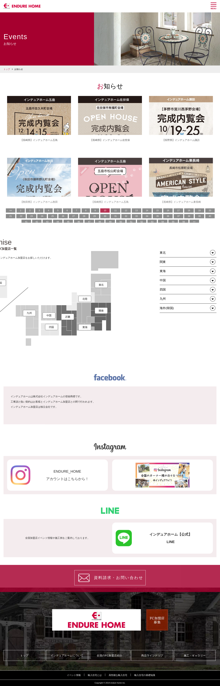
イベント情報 (74, 675)
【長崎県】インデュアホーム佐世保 (110, 140)
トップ (7, 69)
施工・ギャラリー (195, 655)
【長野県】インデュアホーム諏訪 (181, 140)
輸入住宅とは (95, 675)
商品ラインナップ (152, 655)
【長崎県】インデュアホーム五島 (39, 140)
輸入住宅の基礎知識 (144, 675)
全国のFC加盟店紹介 (109, 655)
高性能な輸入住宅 (118, 675)
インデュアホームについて (67, 655)
